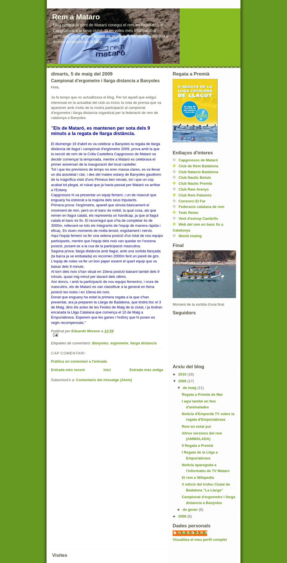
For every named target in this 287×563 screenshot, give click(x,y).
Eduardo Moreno (192, 533)
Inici (107, 370)
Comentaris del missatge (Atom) (104, 380)
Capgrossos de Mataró (198, 160)
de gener (191, 509)
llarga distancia (143, 343)
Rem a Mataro (76, 17)
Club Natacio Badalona (198, 172)
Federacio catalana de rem (201, 207)
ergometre (119, 343)
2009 (183, 381)
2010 (183, 374)
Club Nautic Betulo (195, 177)
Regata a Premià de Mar (202, 394)
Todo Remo (188, 212)
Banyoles (100, 343)
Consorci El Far (192, 201)
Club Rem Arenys (194, 189)
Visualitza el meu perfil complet (200, 539)
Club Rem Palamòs (195, 195)
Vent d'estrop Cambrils (198, 218)
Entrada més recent (68, 370)
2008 (183, 516)
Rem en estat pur (196, 426)
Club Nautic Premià (195, 183)
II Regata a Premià (197, 445)
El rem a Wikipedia (198, 477)
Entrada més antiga (146, 370)
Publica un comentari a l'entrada (79, 361)
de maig (190, 388)
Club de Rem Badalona (198, 166)
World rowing (190, 236)
